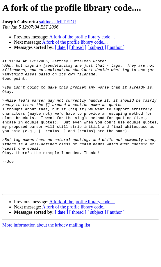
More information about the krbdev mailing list (46, 251)
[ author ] (116, 47)
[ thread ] (77, 47)
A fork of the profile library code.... (82, 36)
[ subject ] (96, 47)
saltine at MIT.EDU (57, 21)
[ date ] (61, 47)
